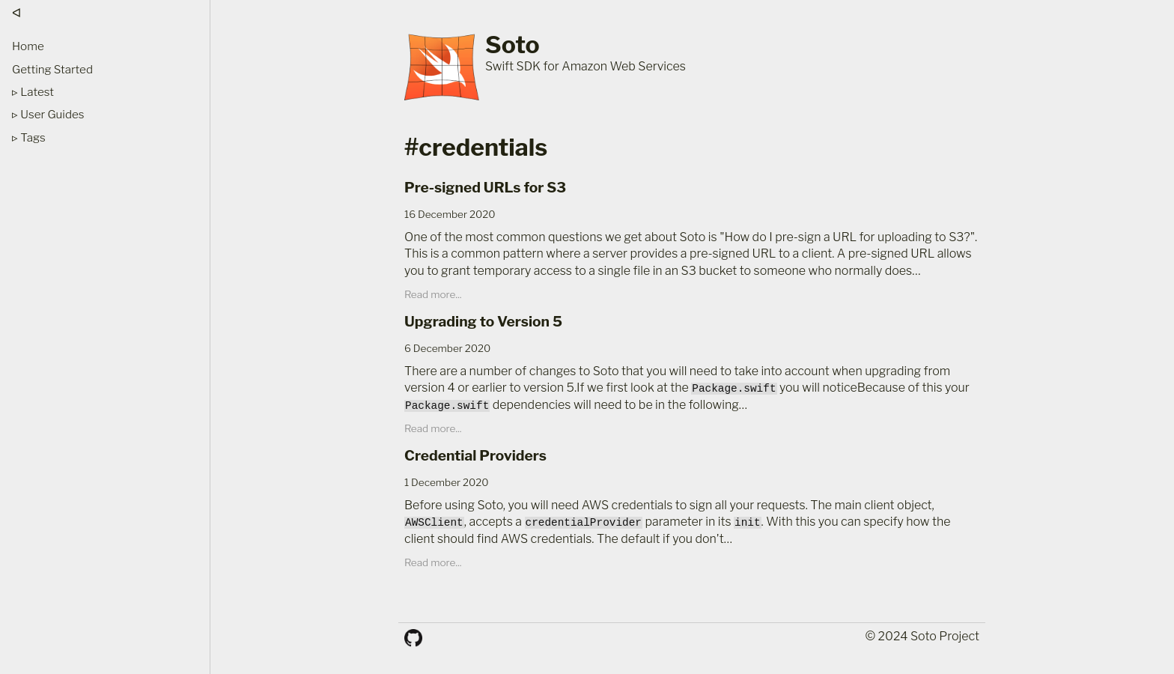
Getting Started (52, 69)
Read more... (432, 294)
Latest (37, 92)
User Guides (52, 114)
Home (28, 46)
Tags (32, 137)
